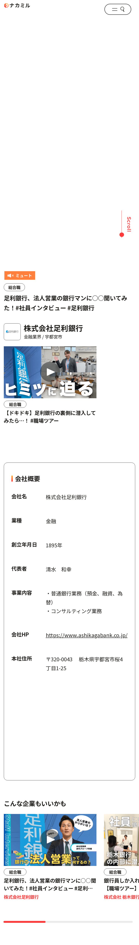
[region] (69, 393)
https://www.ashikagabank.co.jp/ (87, 635)
